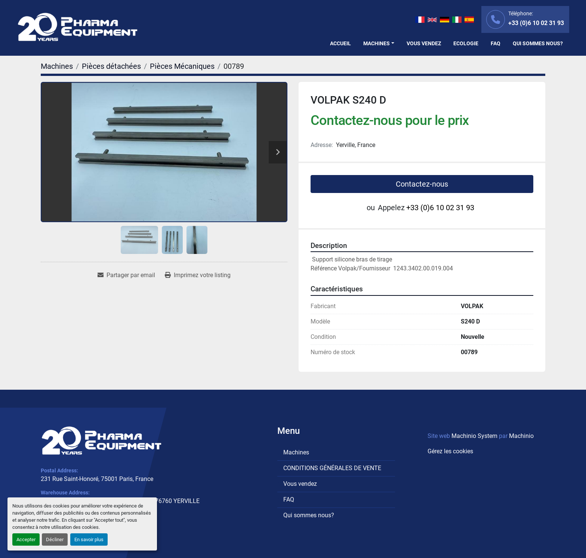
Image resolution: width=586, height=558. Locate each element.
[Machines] (57, 66)
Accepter (26, 539)
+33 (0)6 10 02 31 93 (536, 23)
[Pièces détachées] (111, 66)
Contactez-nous (422, 184)
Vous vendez (424, 43)
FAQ (495, 43)
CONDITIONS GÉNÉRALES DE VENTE (332, 468)
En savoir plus (89, 539)
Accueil (340, 43)
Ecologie (465, 43)
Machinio (521, 435)
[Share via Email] (126, 275)
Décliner (55, 539)
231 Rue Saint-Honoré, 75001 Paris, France (97, 478)
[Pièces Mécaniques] (182, 66)
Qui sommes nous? (538, 43)
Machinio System (474, 435)
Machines (376, 43)
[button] (378, 43)
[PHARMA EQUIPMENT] (101, 441)
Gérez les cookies (450, 451)
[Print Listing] (197, 275)
